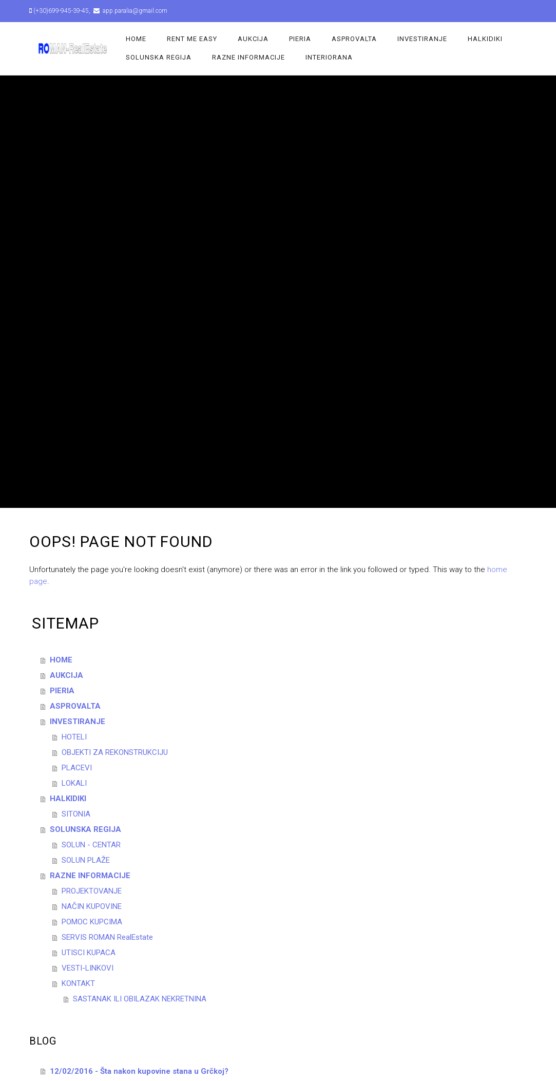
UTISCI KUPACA (89, 952)
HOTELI (74, 737)
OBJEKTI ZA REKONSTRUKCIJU (115, 752)
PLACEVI (77, 767)
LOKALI (74, 783)
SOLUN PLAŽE (86, 860)
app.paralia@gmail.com (134, 10)
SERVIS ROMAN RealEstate (107, 937)
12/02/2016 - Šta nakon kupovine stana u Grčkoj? (139, 1071)
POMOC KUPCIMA (92, 921)
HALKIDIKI (485, 39)
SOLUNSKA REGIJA (158, 57)
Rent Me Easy (192, 39)
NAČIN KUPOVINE (92, 906)
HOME (136, 39)
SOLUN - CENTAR (91, 844)
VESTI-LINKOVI (87, 968)
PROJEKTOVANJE (92, 891)
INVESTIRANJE (422, 39)
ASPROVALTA (354, 39)
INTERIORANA (329, 57)
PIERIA (300, 39)
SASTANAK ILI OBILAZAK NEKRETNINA (139, 998)
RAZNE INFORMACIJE (248, 57)
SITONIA (76, 814)
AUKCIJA (253, 39)
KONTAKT (78, 983)
